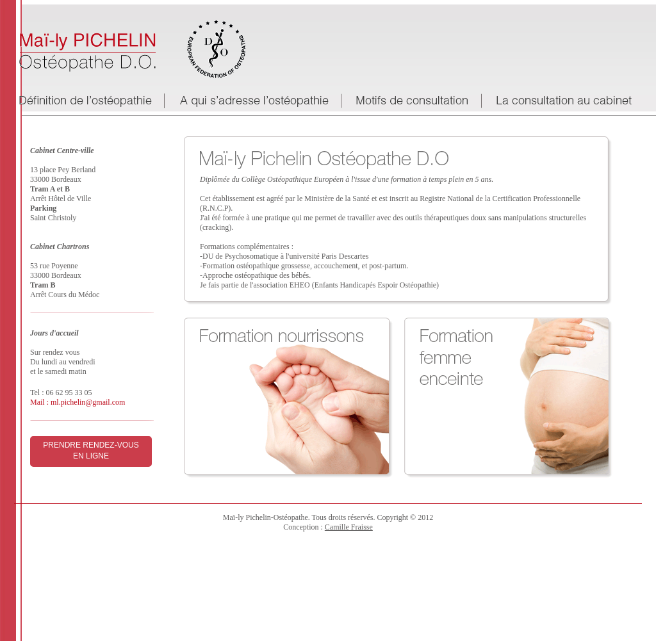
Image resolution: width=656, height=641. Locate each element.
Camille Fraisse (349, 527)
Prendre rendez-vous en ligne (90, 450)
